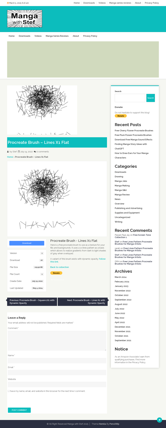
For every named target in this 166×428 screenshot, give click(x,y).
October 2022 (121, 295)
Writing (118, 222)
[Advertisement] (83, 59)
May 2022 (119, 318)
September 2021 (123, 340)
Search (118, 91)
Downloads (89, 3)
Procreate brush (57, 279)
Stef (15, 151)
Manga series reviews (120, 3)
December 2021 (122, 327)
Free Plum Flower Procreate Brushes (133, 135)
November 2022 (123, 290)
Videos (102, 3)
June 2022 (120, 313)
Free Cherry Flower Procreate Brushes (134, 130)
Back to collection (59, 267)
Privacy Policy (152, 3)
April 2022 (120, 322)
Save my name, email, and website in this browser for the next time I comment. (47, 391)
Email (11, 367)
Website (12, 379)
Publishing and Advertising (128, 208)
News (117, 199)
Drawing (119, 176)
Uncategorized (122, 217)
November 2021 (122, 331)
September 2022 (123, 300)
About (138, 3)
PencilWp (114, 424)
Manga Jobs (121, 181)
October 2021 (121, 336)
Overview (119, 203)
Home (77, 3)
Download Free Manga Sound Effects (133, 139)
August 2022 (121, 304)
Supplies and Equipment (127, 213)
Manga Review (122, 194)
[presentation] (27, 401)
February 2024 (122, 281)
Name (11, 355)
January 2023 (121, 286)
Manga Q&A (121, 190)
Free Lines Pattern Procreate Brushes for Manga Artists (133, 242)
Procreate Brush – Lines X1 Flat (38, 142)
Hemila (102, 424)
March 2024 (120, 277)
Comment (13, 328)
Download (26, 243)
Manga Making (122, 185)
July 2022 (119, 309)
